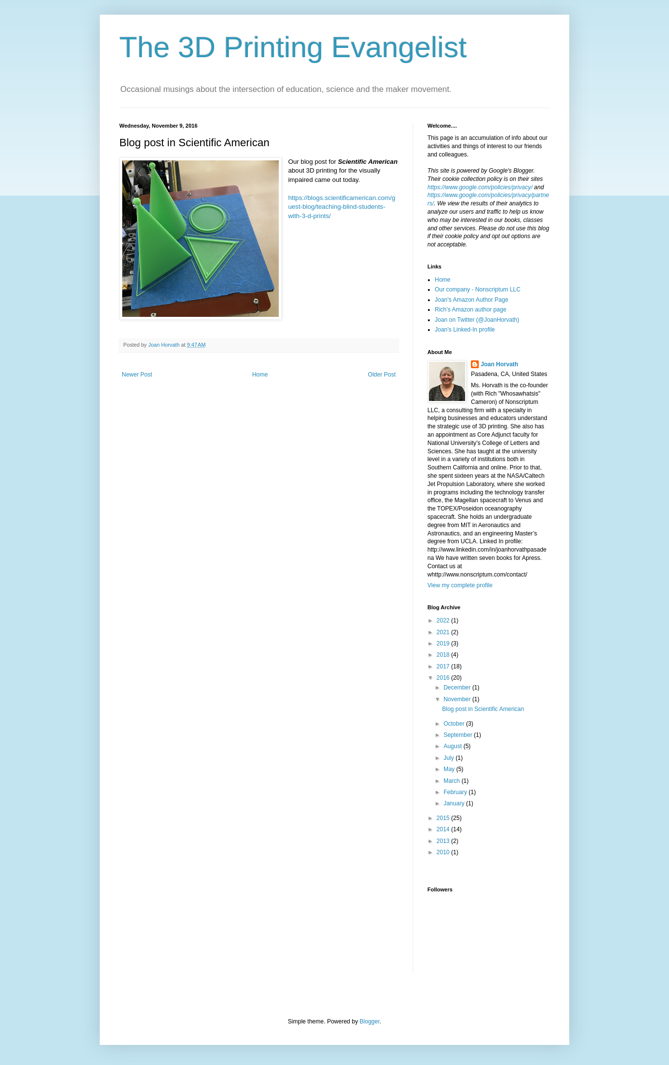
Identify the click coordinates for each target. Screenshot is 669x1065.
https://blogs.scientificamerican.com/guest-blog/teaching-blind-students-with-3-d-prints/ (341, 207)
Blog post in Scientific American (483, 709)
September (459, 735)
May (450, 769)
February (456, 792)
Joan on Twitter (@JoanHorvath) (477, 319)
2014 (444, 829)
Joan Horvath (499, 364)
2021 (444, 632)
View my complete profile (459, 585)
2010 (444, 852)
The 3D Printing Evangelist (293, 47)
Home (260, 374)
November (458, 699)
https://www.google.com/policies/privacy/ (480, 187)
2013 (444, 841)
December (458, 687)
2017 (444, 666)
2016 (444, 677)
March (453, 780)
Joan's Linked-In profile (465, 329)
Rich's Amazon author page (470, 309)
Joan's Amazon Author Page (471, 299)
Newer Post (137, 374)
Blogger (369, 1021)
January (455, 803)
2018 (444, 654)
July (450, 757)
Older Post (382, 374)
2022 (444, 620)
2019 (444, 643)
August (454, 746)
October (455, 723)
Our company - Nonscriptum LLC (477, 289)
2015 (444, 818)
